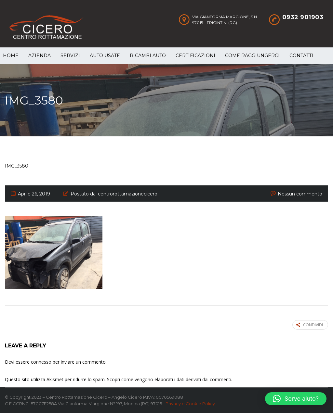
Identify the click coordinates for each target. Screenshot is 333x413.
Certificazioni (195, 55)
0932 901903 (303, 17)
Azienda (39, 55)
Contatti (301, 55)
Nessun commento (300, 194)
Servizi (70, 55)
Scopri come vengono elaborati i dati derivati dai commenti (169, 379)
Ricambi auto (148, 55)
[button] (295, 398)
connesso (41, 362)
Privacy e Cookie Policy (190, 403)
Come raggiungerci (252, 55)
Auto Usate (105, 55)
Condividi (309, 325)
